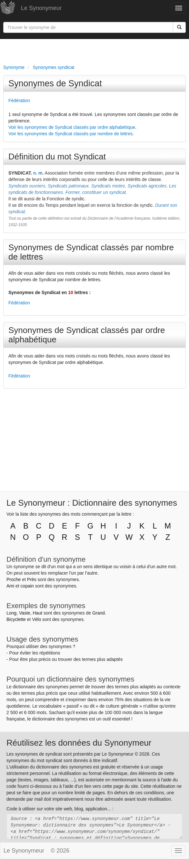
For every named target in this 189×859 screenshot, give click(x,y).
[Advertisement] (94, 50)
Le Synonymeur (41, 8)
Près (31, 579)
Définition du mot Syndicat (57, 156)
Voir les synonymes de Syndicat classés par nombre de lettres (70, 133)
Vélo (36, 619)
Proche (13, 579)
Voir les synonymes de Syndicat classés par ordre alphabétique (71, 127)
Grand (98, 613)
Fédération (19, 100)
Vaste (24, 613)
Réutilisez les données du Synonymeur (78, 743)
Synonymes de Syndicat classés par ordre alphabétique (86, 334)
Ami (10, 585)
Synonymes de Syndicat (55, 83)
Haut (37, 613)
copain (27, 585)
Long (11, 613)
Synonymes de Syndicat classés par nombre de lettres (91, 252)
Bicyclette (16, 619)
